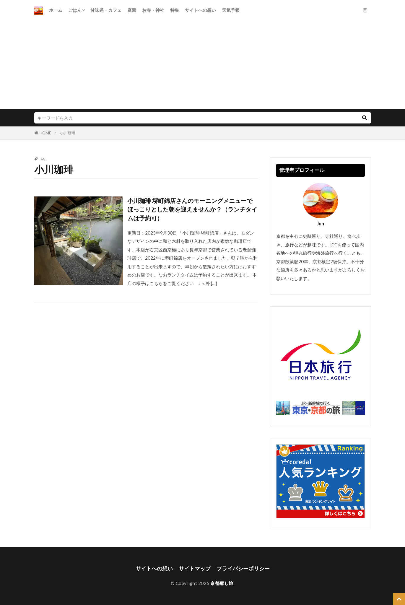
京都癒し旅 (221, 583)
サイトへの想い (200, 10)
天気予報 (231, 10)
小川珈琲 (67, 132)
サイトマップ (195, 568)
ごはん (75, 10)
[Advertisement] (202, 65)
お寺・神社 (153, 10)
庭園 (131, 10)
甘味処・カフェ (105, 10)
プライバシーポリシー (243, 568)
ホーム (55, 10)
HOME (45, 133)
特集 (174, 10)
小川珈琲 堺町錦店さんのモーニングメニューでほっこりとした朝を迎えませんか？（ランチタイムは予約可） (192, 209)
